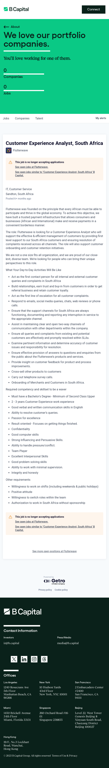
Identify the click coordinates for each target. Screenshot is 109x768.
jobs (6, 118)
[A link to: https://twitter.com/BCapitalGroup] (14, 659)
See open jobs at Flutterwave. (31, 167)
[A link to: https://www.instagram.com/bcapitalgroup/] (34, 659)
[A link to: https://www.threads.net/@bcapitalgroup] (44, 659)
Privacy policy (45, 590)
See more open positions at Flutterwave (54, 551)
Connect (93, 9)
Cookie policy (61, 590)
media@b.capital (68, 643)
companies (22, 118)
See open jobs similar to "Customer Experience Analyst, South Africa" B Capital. (55, 174)
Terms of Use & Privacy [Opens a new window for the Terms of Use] (64, 755)
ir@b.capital (11, 643)
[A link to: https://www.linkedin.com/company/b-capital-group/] (24, 659)
